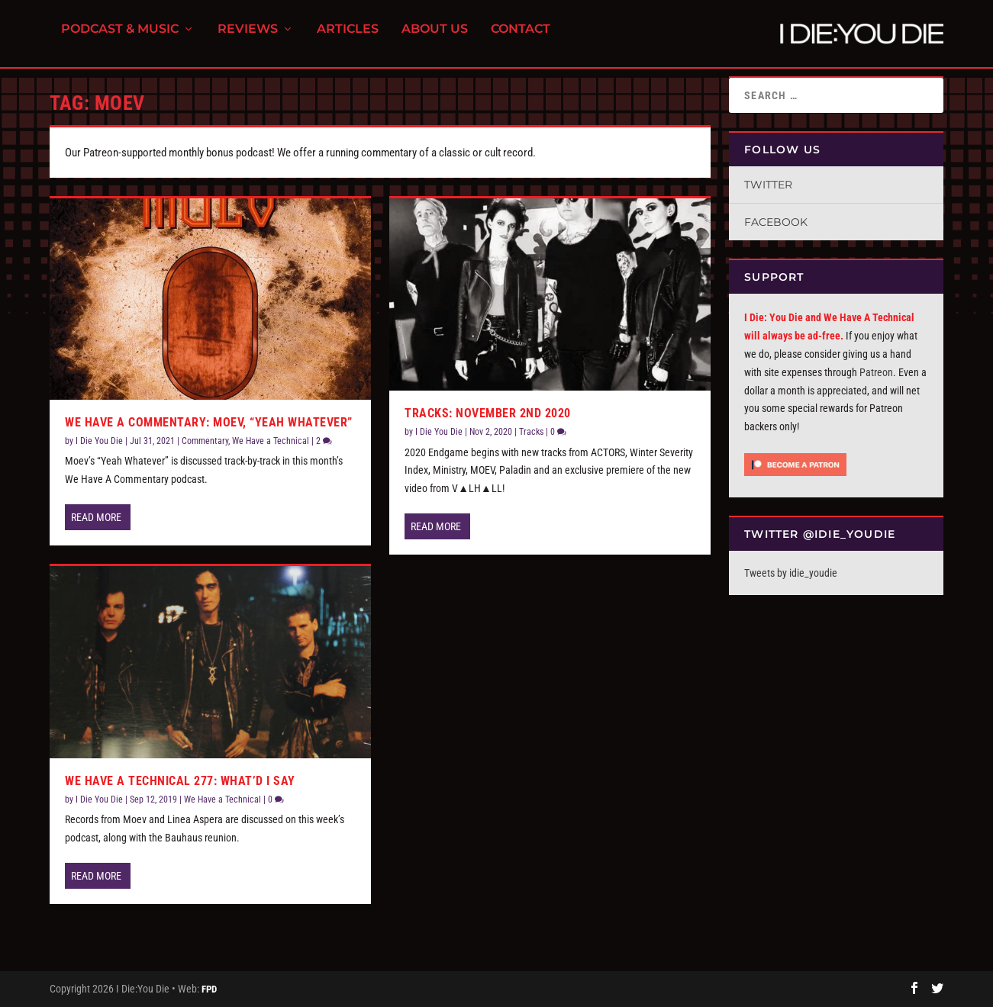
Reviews (248, 38)
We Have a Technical (270, 441)
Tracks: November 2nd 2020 (488, 413)
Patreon (876, 372)
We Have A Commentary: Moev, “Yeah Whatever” (209, 422)
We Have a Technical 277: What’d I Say (180, 781)
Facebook (776, 222)
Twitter (768, 184)
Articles (348, 38)
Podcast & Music (120, 38)
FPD (209, 989)
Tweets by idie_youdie (790, 573)
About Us (434, 38)
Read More (96, 517)
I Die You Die (99, 441)
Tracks (531, 431)
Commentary (205, 441)
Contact (520, 38)
